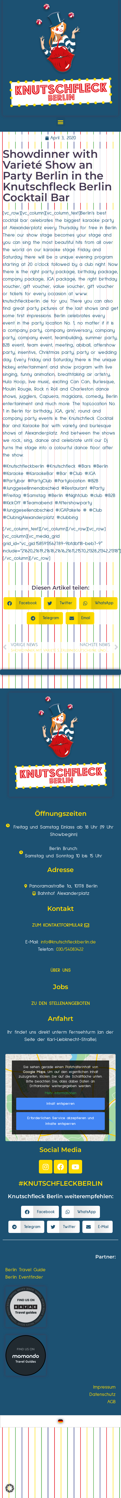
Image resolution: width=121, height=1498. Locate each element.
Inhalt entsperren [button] (60, 1104)
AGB (111, 1401)
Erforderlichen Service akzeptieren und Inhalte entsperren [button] (60, 1121)
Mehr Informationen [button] (60, 1093)
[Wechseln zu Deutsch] (60, 1421)
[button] (60, 121)
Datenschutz (102, 1394)
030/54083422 (69, 949)
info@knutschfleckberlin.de (68, 942)
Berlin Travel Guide (25, 1269)
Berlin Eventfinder (24, 1277)
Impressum (104, 1387)
